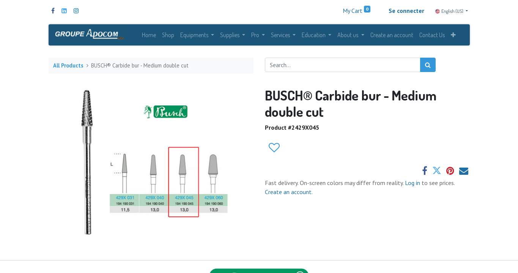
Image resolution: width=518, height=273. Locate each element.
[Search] (428, 65)
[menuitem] (149, 34)
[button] (453, 34)
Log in (413, 183)
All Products (68, 65)
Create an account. (289, 192)
